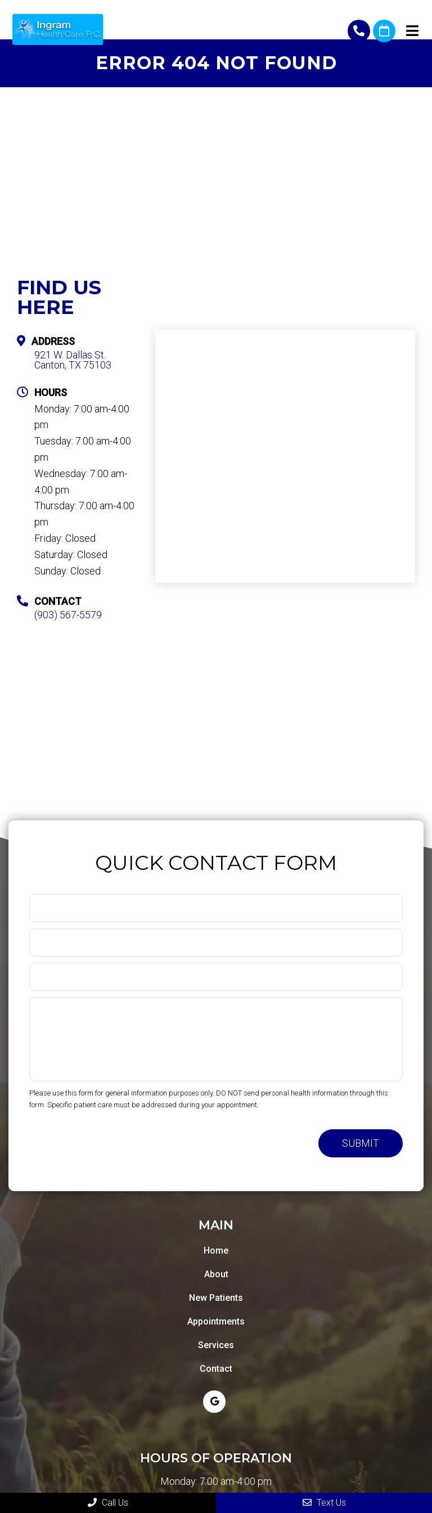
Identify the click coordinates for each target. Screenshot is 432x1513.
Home (216, 1250)
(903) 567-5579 (359, 31)
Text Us (324, 1502)
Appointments (216, 1321)
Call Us (108, 1502)
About (216, 1274)
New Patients (216, 1297)
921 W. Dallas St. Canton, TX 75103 (72, 360)
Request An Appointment (384, 31)
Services (216, 1345)
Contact (216, 1368)
